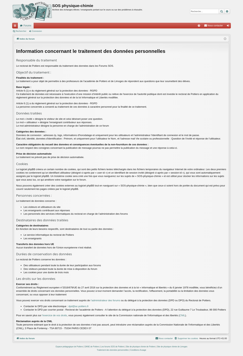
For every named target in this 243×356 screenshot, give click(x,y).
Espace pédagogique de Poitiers (69, 347)
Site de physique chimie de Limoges (172, 347)
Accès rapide (16, 26)
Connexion (37, 31)
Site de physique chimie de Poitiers (140, 347)
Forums (27, 25)
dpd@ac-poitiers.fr (78, 306)
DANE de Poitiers (91, 347)
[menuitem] (199, 25)
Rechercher (21, 31)
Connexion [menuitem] (229, 26)
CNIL (182, 315)
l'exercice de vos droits (54, 315)
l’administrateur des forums (105, 300)
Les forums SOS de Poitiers (112, 347)
